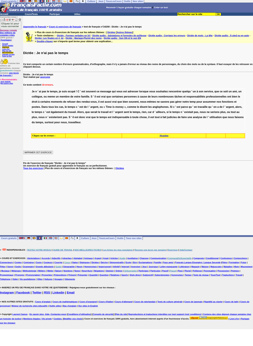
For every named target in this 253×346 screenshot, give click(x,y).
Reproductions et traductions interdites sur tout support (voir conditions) (164, 314)
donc (82, 117)
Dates (75, 262)
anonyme (45, 77)
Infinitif (116, 266)
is (113, 107)
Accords (45, 258)
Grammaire (28, 266)
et (184, 96)
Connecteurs (6, 262)
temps (53, 91)
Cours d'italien (106, 301)
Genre (10, 266)
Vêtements (69, 279)
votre (77, 96)
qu (190, 107)
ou (45, 96)
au (237, 112)
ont (229, 96)
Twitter (37, 292)
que (216, 91)
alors (238, 107)
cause (143, 96)
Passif (165, 271)
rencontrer (175, 91)
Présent (72, 275)
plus (223, 112)
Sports (124, 275)
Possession (223, 271)
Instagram (7, 292)
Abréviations (33, 258)
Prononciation (33, 275)
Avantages (6, 40)
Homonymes (90, 266)
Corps (39, 262)
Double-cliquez (45, 41)
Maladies (227, 266)
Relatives (115, 275)
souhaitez (162, 91)
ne (158, 101)
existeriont (55, 117)
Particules (155, 271)
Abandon (163, 135)
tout (233, 112)
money (119, 107)
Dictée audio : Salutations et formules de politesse (119, 35)
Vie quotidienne (27, 279)
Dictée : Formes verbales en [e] (73, 35)
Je (33, 91)
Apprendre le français (34, 26)
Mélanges (16, 271)
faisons (239, 117)
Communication (158, 258)
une (189, 117)
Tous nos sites (134, 238)
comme (131, 107)
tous (51, 107)
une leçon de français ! (9, 74)
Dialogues (85, 262)
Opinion (110, 271)
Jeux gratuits (5, 82)
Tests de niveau (201, 275)
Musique (5, 271)
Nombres (67, 271)
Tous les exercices (33, 168)
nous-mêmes (148, 101)
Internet (125, 266)
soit (225, 91)
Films (224, 262)
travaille (202, 107)
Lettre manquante (168, 266)
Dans (44, 107)
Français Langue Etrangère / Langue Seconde (197, 262)
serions (215, 112)
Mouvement (246, 266)
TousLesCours (107, 238)
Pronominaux (6, 275)
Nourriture (87, 271)
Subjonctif (148, 275)
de (71, 96)
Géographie (69, 266)
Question (104, 275)
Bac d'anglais (69, 306)
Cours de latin (231, 301)
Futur (243, 262)
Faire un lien (7, 56)
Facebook (23, 292)
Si (171, 107)
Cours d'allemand (124, 301)
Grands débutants (45, 266)
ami (235, 91)
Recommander (7, 53)
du (66, 112)
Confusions (226, 258)
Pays (180, 271)
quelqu (186, 91)
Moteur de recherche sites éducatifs (29, 306)
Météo (50, 271)
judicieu (172, 117)
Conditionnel (212, 258)
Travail (239, 275)
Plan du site (6, 51)
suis (64, 91)
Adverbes (67, 258)
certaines (117, 96)
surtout (49, 122)
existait (188, 112)
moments (56, 101)
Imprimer (5, 47)
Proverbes (47, 275)
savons (164, 101)
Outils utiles (55, 306)
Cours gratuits (9, 238)
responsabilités (195, 96)
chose (143, 117)
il (95, 96)
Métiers (42, 271)
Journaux (153, 266)
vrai (103, 96)
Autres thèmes (124, 32)
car (150, 112)
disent (143, 107)
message (105, 91)
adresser (133, 91)
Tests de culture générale (169, 301)
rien (144, 112)
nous (203, 112)
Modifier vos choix (73, 319)
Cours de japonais (193, 301)
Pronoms (19, 275)
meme (51, 96)
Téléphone (5, 279)
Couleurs (48, 262)
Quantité (93, 275)
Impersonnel (105, 266)
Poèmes (235, 271)
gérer (178, 101)
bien (234, 96)
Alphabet (77, 258)
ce (97, 91)
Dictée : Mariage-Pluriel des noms (84, 38)
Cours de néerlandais (145, 301)
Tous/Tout (215, 275)
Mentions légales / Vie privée (37, 319)
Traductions (228, 275)
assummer (209, 101)
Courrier (58, 262)
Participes (144, 271)
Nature (58, 271)
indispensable (120, 117)
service (208, 91)
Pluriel (188, 271)
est (83, 91)
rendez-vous (89, 101)
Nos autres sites (6, 83)
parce (184, 107)
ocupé (71, 91)
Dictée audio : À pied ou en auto (232, 35)
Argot (106, 258)
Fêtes (2, 266)
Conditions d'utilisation (79, 314)
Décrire (104, 262)
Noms (77, 271)
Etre (135, 262)
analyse (197, 117)
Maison (205, 266)
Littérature (184, 266)
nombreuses (166, 96)
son (201, 91)
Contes (18, 262)
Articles (114, 258)
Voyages (58, 279)
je (60, 91)
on (195, 107)
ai (40, 91)
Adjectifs (56, 258)
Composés (198, 258)
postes (36, 107)
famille (85, 96)
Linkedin (58, 292)
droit (35, 101)
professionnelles (216, 96)
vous (119, 91)
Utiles (77, 14)
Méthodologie (29, 271)
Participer (55, 14)
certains (45, 101)
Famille (157, 262)
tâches (178, 96)
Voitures (48, 279)
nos (219, 101)
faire (184, 117)
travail (72, 112)
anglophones (160, 107)
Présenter (82, 275)
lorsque (143, 91)
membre (65, 96)
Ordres (119, 271)
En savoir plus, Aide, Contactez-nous (47, 314)
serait (94, 112)
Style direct (135, 275)
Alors (80, 112)
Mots (236, 266)
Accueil (4, 14)
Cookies (57, 319)
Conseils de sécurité (103, 314)
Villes (39, 279)
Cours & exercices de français (65, 26)
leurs (155, 96)
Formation (234, 262)
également (57, 112)
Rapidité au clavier (213, 301)
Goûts (18, 266)
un (194, 91)
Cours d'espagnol (88, 301)
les (56, 107)
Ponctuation (210, 271)
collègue (37, 96)
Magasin (195, 266)
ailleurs (160, 112)
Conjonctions (240, 258)
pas (44, 91)
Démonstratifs (117, 262)
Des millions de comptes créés (8, 32)
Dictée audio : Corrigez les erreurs (166, 35)
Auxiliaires (132, 258)
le (48, 91)
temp (193, 101)
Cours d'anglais (43, 301)
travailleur (74, 122)
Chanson (144, 258)
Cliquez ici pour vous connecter (10, 25)
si (168, 112)
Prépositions (60, 275)
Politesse (197, 271)
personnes (130, 96)
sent (126, 112)
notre (185, 101)
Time (109, 107)
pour (199, 101)
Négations (99, 271)
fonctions (227, 101)
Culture (85, 238)
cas (61, 107)
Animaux (88, 258)
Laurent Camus (20, 314)
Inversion (135, 266)
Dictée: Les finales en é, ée (49, 38)
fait (164, 117)
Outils (120, 238)
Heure (79, 266)
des (78, 101)
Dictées (111, 32)
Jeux (94, 238)
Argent (98, 258)
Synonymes (177, 275)
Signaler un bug (8, 54)
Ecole (128, 262)
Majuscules (216, 266)
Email (71, 292)
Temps (188, 275)
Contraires (28, 262)
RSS (47, 292)
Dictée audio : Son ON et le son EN (122, 38)
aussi (108, 101)
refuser (71, 101)
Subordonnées (162, 275)
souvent (91, 91)
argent (94, 107)
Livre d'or (6, 49)
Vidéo (15, 279)
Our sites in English (88, 306)
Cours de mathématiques (65, 301)
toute (135, 117)
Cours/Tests (31, 14)
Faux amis (168, 262)
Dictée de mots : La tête (200, 35)
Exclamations (145, 262)
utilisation (215, 117)
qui (114, 91)
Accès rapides (7, 45)
